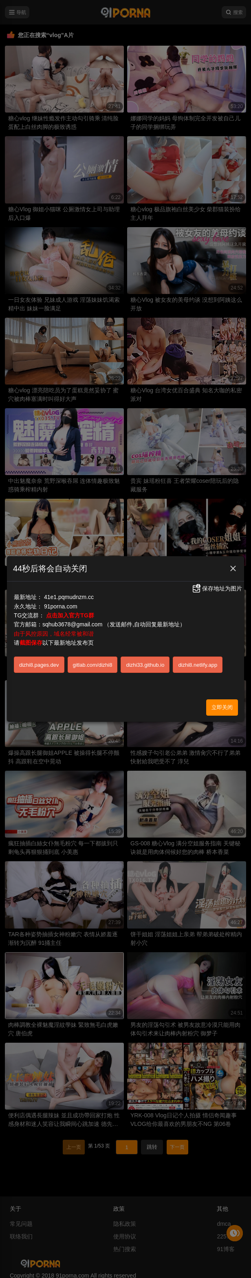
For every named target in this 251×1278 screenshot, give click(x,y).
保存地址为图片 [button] (217, 588)
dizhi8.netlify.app (197, 665)
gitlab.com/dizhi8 (92, 665)
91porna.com (60, 606)
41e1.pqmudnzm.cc (69, 597)
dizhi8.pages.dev (39, 665)
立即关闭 (222, 707)
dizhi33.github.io (145, 665)
